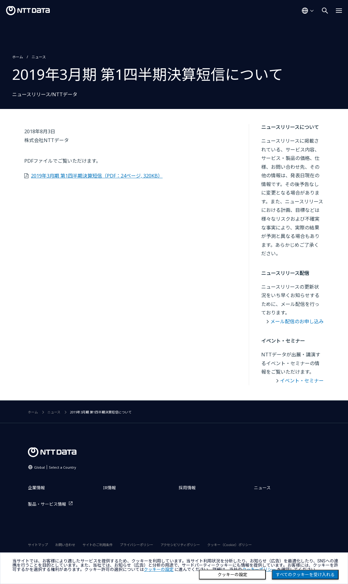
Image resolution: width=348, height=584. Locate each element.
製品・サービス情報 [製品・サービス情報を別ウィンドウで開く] (47, 504)
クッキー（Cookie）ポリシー (229, 544)
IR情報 (109, 488)
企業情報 (36, 488)
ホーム (17, 56)
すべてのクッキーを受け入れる (305, 574)
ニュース (39, 56)
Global (55, 467)
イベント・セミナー (302, 380)
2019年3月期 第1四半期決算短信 (97, 175)
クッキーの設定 (232, 574)
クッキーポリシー (259, 569)
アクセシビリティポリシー (180, 544)
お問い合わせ (65, 544)
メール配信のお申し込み (297, 321)
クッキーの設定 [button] (159, 569)
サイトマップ (38, 544)
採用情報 (187, 488)
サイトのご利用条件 (98, 544)
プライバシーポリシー (136, 544)
